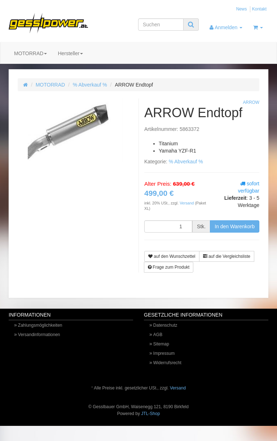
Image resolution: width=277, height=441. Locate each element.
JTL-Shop (150, 413)
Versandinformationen (39, 334)
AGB (157, 334)
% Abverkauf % (90, 85)
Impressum (164, 353)
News (241, 9)
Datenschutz (165, 325)
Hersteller (70, 53)
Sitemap (161, 344)
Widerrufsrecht (167, 362)
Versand (187, 203)
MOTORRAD (30, 53)
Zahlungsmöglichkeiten (40, 325)
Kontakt (259, 9)
